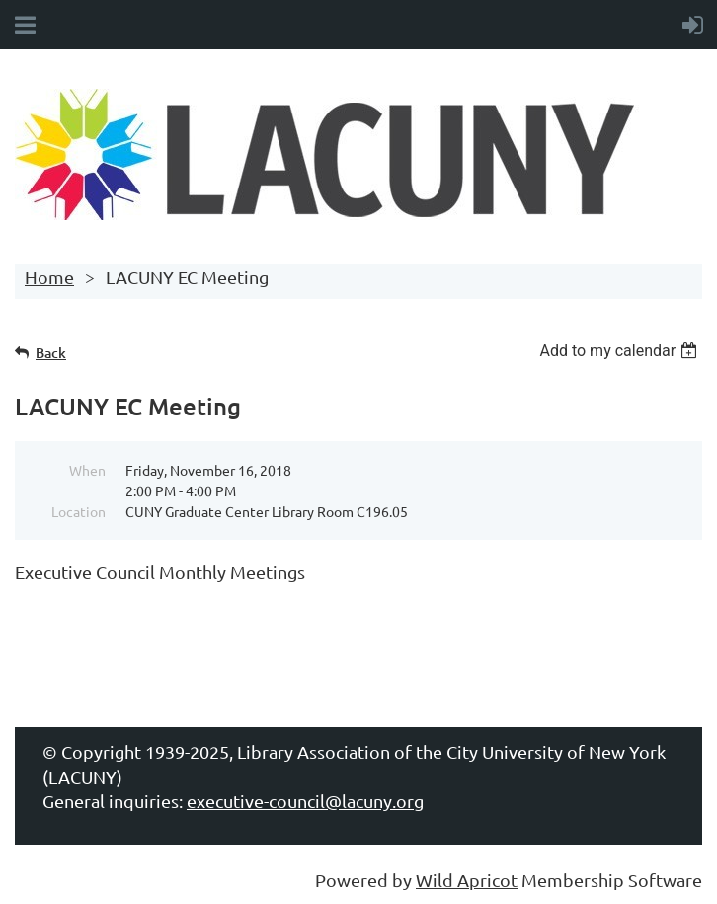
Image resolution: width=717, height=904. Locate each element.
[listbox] (620, 351)
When (87, 470)
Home (49, 276)
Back (51, 352)
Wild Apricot (467, 879)
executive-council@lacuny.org (305, 801)
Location (78, 511)
